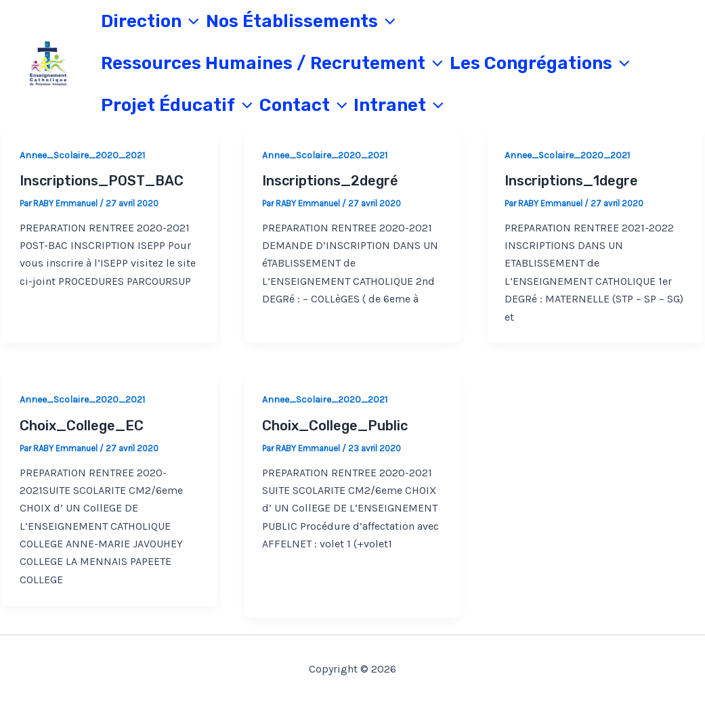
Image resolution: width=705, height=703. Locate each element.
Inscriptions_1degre (571, 181)
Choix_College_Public (335, 425)
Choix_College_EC (82, 425)
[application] (190, 21)
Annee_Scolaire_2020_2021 (82, 155)
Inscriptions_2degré (330, 181)
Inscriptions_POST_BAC (102, 181)
